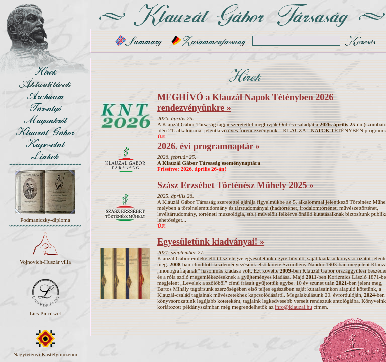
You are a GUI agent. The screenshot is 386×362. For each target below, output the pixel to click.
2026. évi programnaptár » (208, 146)
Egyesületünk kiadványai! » (210, 242)
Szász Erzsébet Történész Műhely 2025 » (235, 185)
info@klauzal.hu (293, 307)
